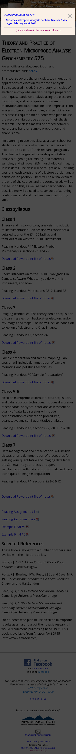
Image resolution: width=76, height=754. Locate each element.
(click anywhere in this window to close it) (38, 30)
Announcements (19, 14)
